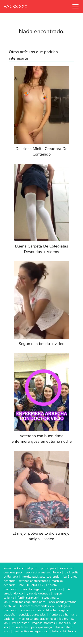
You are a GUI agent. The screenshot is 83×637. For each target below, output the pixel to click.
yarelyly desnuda (38, 593)
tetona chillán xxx (64, 631)
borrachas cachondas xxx (37, 606)
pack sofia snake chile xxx (43, 572)
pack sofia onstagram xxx (31, 631)
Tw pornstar (20, 623)
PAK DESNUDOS (31, 585)
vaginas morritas (43, 623)
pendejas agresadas (32, 614)
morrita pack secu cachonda (40, 577)
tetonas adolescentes (33, 581)
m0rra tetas (20, 627)
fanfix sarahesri (28, 598)
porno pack (48, 568)
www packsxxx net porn (20, 568)
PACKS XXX (15, 7)
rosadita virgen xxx (34, 589)
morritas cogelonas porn (28, 602)
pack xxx (56, 589)
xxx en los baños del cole (38, 610)
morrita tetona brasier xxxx (37, 619)
